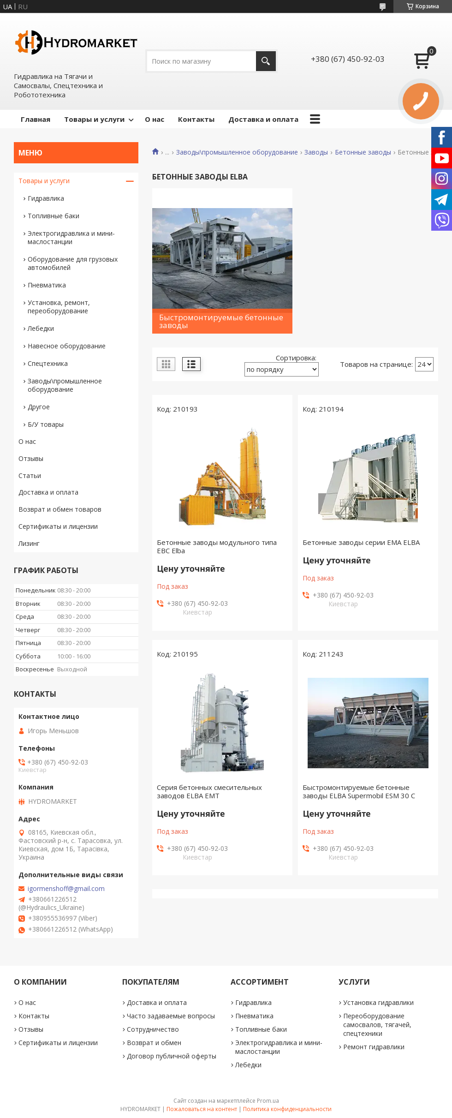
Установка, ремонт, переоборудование (59, 306)
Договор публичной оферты (171, 1056)
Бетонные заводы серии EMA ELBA (361, 542)
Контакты (196, 119)
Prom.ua (268, 1101)
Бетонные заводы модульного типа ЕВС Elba (217, 546)
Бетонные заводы (363, 152)
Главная (35, 119)
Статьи (29, 475)
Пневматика (47, 285)
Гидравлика (46, 198)
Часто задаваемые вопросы (171, 1015)
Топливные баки (53, 215)
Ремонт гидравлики (373, 1046)
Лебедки (41, 328)
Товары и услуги (94, 119)
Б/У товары (46, 424)
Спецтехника (48, 363)
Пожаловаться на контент (202, 1109)
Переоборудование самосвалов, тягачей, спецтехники (377, 1024)
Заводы (316, 152)
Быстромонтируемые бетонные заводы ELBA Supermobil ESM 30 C (359, 791)
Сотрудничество (153, 1029)
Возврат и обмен (154, 1042)
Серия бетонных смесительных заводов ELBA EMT (209, 791)
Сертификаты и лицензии (58, 526)
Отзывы (30, 458)
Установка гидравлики (378, 1002)
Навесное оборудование (67, 345)
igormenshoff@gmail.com (66, 889)
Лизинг (29, 543)
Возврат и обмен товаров (59, 509)
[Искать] (266, 61)
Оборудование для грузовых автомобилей (73, 263)
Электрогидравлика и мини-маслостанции (71, 237)
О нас (154, 119)
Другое (39, 406)
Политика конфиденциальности (287, 1109)
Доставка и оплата (263, 119)
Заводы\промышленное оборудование (237, 152)
